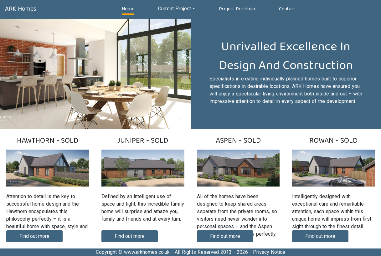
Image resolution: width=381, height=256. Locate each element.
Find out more (34, 236)
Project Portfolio (237, 8)
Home (128, 8)
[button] (176, 9)
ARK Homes (20, 8)
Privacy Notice (269, 252)
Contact (287, 8)
